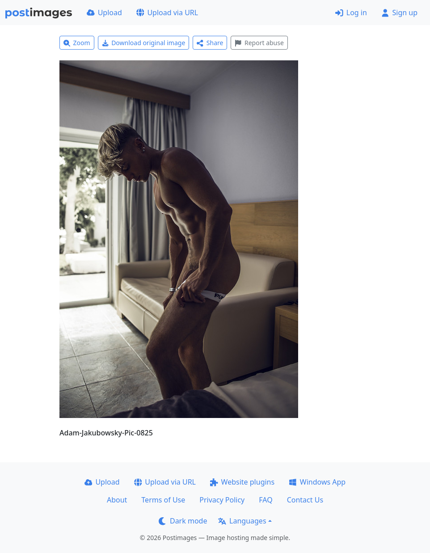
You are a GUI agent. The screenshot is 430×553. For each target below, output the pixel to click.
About (117, 500)
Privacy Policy (222, 500)
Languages (242, 521)
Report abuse (259, 42)
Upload (104, 12)
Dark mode (183, 521)
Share (210, 42)
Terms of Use (163, 500)
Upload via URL (167, 12)
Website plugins (242, 482)
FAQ (265, 500)
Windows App (317, 482)
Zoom (76, 42)
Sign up (399, 12)
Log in (351, 12)
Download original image (143, 42)
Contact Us (305, 500)
